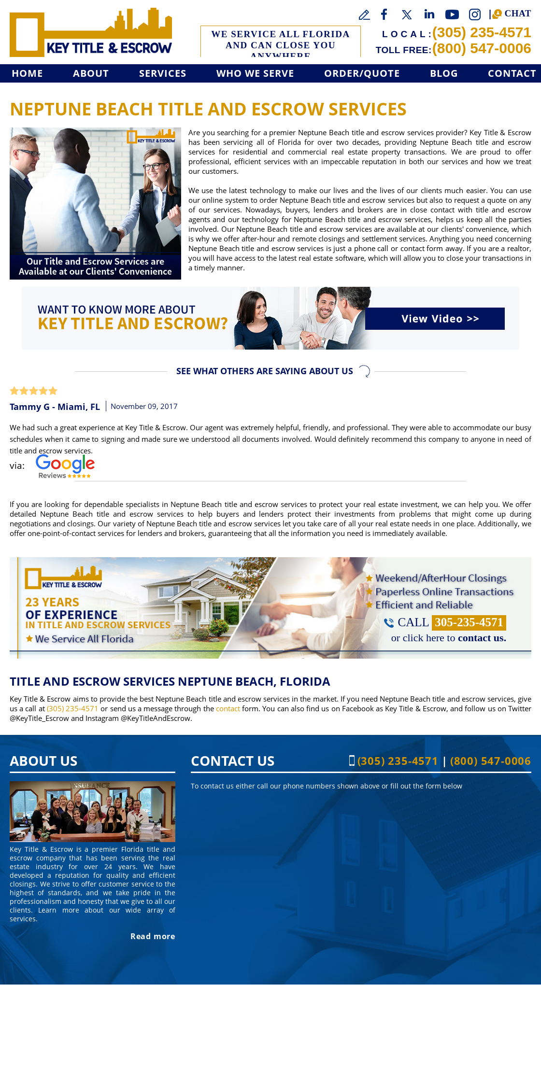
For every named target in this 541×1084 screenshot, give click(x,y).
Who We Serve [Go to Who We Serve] (255, 73)
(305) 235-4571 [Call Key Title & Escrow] (481, 32)
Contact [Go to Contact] (512, 73)
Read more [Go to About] (152, 936)
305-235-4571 (469, 622)
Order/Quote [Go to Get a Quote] (362, 73)
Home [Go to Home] (27, 73)
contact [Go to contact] (228, 708)
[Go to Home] (91, 32)
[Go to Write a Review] (364, 15)
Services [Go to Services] (162, 73)
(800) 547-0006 (481, 48)
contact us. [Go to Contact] (482, 638)
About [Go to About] (91, 73)
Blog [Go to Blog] (444, 73)
